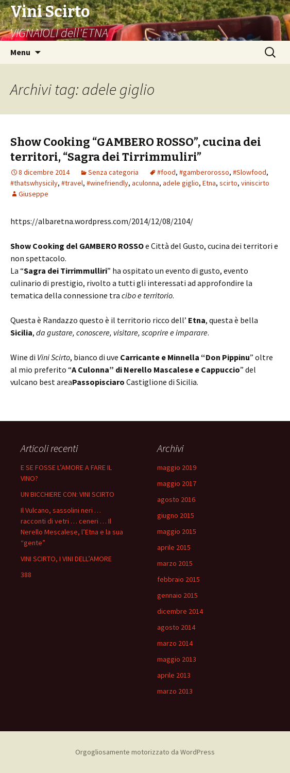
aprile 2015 (174, 547)
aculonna (145, 183)
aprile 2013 (174, 675)
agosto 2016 (176, 499)
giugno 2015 (175, 515)
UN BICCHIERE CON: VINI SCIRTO (67, 494)
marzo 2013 (175, 691)
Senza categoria (113, 172)
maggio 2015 (176, 531)
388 (26, 574)
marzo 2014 (175, 643)
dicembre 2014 (180, 611)
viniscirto (255, 183)
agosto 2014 (176, 627)
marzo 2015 (175, 563)
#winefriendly (107, 183)
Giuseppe (33, 193)
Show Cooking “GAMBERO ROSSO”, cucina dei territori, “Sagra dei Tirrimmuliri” (135, 149)
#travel (72, 183)
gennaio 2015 (177, 595)
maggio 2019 (176, 467)
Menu (20, 52)
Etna (209, 183)
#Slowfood (249, 172)
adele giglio (181, 183)
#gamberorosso (204, 172)
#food (166, 172)
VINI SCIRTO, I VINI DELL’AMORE (66, 558)
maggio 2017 (176, 483)
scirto (228, 183)
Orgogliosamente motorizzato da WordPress (145, 752)
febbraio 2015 (178, 579)
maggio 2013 (176, 659)
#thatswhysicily (34, 183)
